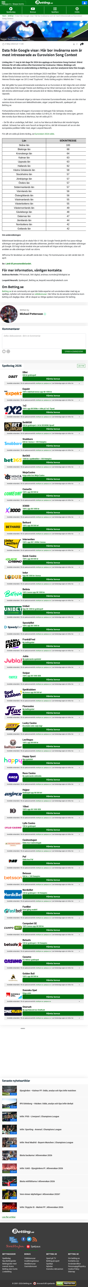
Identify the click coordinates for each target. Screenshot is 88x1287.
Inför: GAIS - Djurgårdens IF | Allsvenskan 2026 (41, 1168)
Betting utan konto (9, 1269)
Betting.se (6, 291)
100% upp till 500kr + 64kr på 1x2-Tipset (38, 409)
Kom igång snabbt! (30, 910)
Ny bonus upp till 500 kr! (32, 692)
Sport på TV (51, 1258)
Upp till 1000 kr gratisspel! (33, 609)
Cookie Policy (73, 1269)
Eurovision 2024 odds (44, 134)
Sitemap (71, 1271)
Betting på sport (52, 1261)
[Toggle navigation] (3, 2)
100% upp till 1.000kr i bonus (34, 542)
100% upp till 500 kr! (31, 526)
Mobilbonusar (30, 1264)
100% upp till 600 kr (30, 743)
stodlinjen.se (39, 383)
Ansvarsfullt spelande (44, 1283)
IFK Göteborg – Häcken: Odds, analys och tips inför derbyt (46, 1103)
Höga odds (27, 993)
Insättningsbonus (31, 1261)
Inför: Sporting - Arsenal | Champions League (40, 1129)
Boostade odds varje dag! (32, 726)
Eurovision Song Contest (19, 39)
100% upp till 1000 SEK (32, 676)
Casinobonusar (30, 1266)
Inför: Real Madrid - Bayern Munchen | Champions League (46, 1142)
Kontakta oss (73, 1261)
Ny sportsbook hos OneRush (34, 1010)
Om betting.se (74, 1258)
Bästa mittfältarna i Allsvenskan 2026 (37, 1181)
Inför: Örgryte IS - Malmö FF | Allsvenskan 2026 (41, 1207)
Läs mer (81, 366)
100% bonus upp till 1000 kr (34, 592)
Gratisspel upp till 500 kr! (32, 793)
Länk (8, 263)
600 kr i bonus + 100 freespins (34, 442)
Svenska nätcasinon (54, 1269)
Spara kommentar (74, 351)
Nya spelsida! (28, 759)
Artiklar (11, 16)
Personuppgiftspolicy (77, 1266)
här (72, 383)
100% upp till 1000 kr (31, 509)
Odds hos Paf (28, 859)
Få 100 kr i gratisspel (31, 960)
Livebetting (6, 1271)
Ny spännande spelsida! (32, 659)
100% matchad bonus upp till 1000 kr (37, 392)
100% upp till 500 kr (30, 492)
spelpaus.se (47, 383)
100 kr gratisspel (29, 826)
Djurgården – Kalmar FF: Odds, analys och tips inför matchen (48, 1090)
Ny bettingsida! (28, 642)
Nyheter (49, 1266)
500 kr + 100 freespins (31, 876)
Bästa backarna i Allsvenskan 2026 (36, 1155)
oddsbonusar (41, 294)
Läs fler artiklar (9, 1217)
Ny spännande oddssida (32, 776)
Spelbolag (6, 1258)
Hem (4, 16)
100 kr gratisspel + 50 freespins (35, 893)
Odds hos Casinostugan (32, 843)
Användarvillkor (74, 1264)
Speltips (49, 1264)
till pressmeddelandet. (21, 263)
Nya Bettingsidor (9, 1261)
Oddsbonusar (29, 1258)
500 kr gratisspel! (29, 375)
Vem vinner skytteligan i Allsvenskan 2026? (40, 1194)
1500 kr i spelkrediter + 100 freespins (37, 459)
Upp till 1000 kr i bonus (32, 576)
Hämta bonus (53, 378)
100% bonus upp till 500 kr (33, 926)
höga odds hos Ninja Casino (34, 475)
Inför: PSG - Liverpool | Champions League (39, 1116)
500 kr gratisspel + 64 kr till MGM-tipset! (38, 425)
